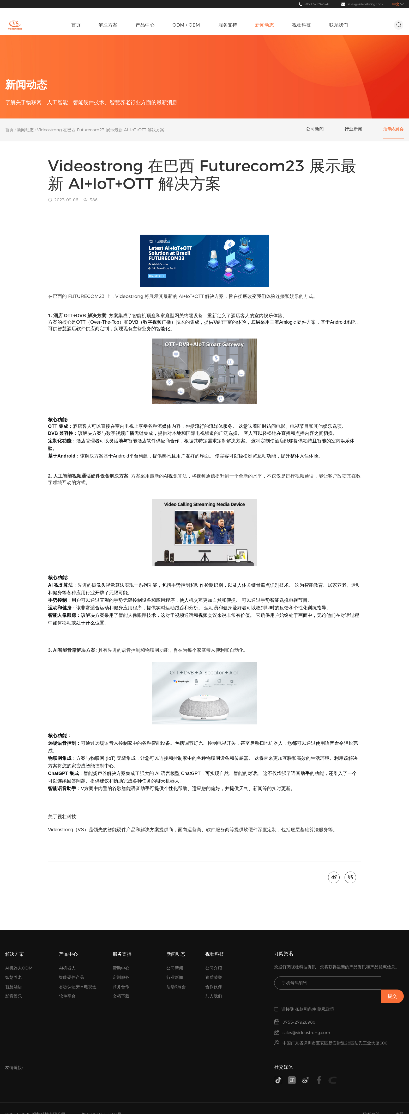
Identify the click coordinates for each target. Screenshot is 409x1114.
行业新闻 (174, 978)
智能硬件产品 (71, 978)
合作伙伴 (213, 987)
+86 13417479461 (317, 4)
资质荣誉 (213, 978)
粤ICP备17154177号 (101, 1102)
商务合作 (121, 987)
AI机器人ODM (19, 968)
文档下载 (121, 996)
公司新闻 (174, 968)
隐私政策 (371, 1102)
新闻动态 (25, 129)
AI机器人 (67, 968)
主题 (399, 1102)
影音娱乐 (13, 996)
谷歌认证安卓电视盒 (78, 987)
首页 (9, 129)
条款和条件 (305, 996)
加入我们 (213, 996)
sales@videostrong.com (365, 4)
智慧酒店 (13, 987)
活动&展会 (176, 987)
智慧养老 (13, 978)
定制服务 (121, 978)
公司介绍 (213, 968)
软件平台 (67, 996)
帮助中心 (121, 968)
